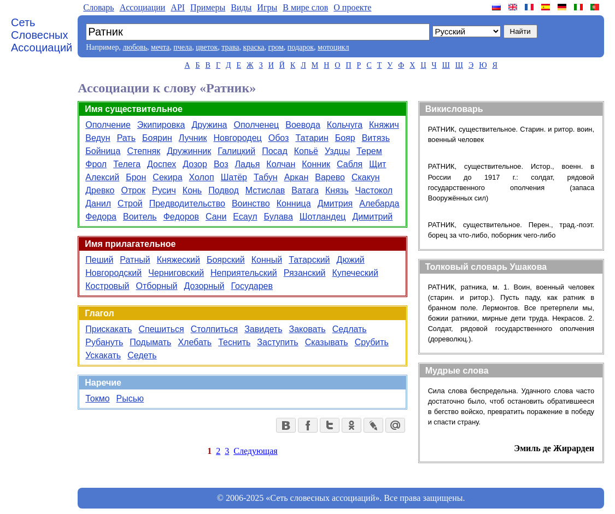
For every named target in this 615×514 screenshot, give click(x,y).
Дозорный (204, 286)
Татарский (309, 259)
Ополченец (256, 124)
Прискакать (108, 329)
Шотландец (323, 216)
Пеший (99, 259)
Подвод (223, 190)
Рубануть (104, 342)
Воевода (302, 124)
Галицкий (236, 151)
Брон (136, 177)
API (178, 7)
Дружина (209, 124)
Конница (294, 203)
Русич (164, 190)
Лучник (193, 138)
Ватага (305, 190)
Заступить (277, 342)
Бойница (102, 151)
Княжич (384, 124)
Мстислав (265, 190)
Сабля (349, 164)
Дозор (195, 164)
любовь (134, 47)
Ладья (247, 164)
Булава (278, 216)
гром (275, 47)
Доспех (161, 164)
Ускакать (103, 355)
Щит (377, 164)
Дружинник (189, 151)
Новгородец (238, 138)
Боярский (226, 259)
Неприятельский (243, 272)
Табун (266, 177)
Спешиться (161, 329)
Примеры (207, 7)
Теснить (234, 342)
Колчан (280, 164)
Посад (275, 151)
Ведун (97, 138)
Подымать (150, 342)
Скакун (366, 177)
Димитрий (372, 216)
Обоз (278, 138)
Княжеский (178, 259)
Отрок (133, 190)
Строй (130, 203)
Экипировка (161, 124)
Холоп (201, 177)
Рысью (130, 398)
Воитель (140, 216)
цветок (207, 47)
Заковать (307, 329)
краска (253, 47)
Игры (267, 7)
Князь (337, 190)
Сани (216, 216)
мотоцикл (333, 47)
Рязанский (305, 272)
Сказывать (326, 342)
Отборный (157, 286)
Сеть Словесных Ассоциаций (41, 35)
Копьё (306, 151)
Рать (126, 138)
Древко (99, 190)
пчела (182, 47)
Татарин (311, 138)
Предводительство (187, 203)
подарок (301, 47)
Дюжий (351, 259)
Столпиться (214, 329)
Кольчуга (344, 124)
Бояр (345, 138)
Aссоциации (143, 7)
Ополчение (108, 124)
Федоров (181, 216)
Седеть (141, 355)
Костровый (107, 286)
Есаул (245, 216)
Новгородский (113, 272)
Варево (330, 177)
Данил (98, 203)
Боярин (157, 138)
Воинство (251, 203)
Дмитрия (335, 203)
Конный (266, 259)
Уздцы (337, 151)
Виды (241, 7)
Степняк (143, 151)
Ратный (135, 259)
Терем (369, 151)
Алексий (102, 177)
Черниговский (176, 272)
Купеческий (355, 272)
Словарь (98, 7)
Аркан (296, 177)
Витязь (376, 138)
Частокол (374, 190)
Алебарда (379, 203)
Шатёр (234, 177)
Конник (316, 164)
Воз (221, 164)
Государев (252, 286)
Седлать (349, 329)
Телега (126, 164)
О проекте (352, 7)
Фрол (96, 164)
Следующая (255, 451)
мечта (160, 47)
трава (230, 47)
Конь (192, 190)
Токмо (97, 398)
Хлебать (195, 342)
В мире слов (305, 7)
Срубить (372, 342)
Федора (100, 216)
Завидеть (263, 329)
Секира (167, 177)
